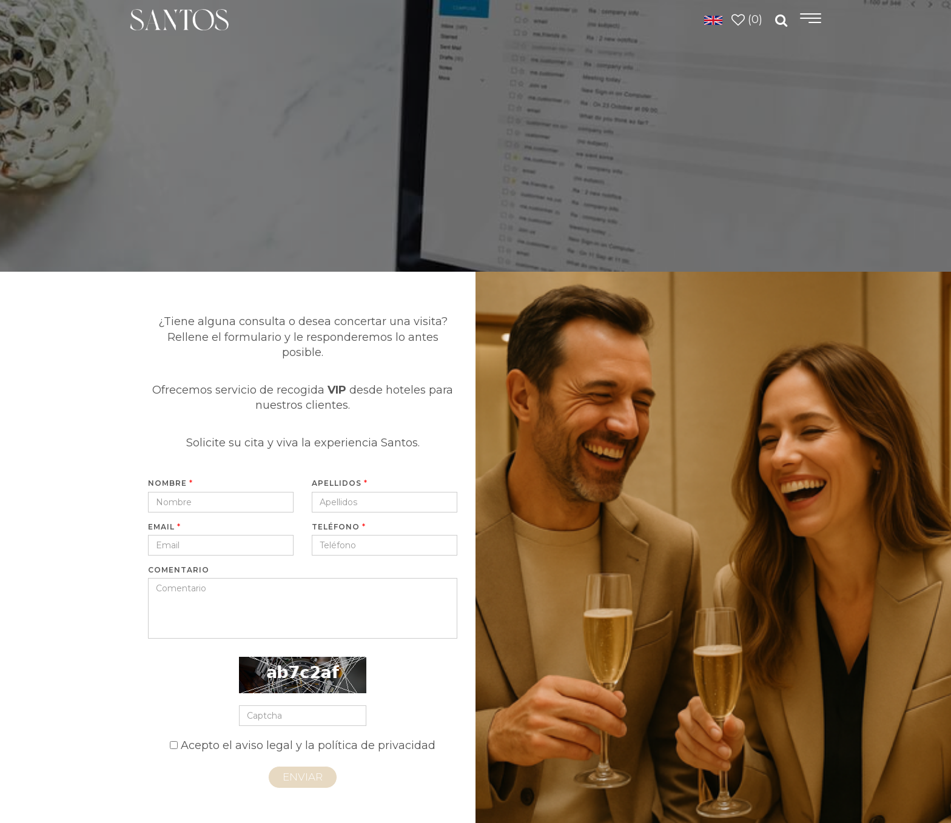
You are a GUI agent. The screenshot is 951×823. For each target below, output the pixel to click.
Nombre (170, 483)
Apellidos (340, 483)
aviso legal (264, 745)
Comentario (178, 569)
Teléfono (339, 526)
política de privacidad (376, 745)
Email (164, 526)
